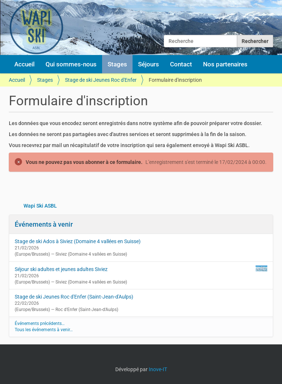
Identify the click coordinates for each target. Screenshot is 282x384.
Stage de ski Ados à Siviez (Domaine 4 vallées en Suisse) (78, 241)
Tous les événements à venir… (44, 329)
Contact (181, 64)
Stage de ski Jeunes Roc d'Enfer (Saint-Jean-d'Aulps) (74, 297)
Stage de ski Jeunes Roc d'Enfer (101, 80)
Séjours (148, 64)
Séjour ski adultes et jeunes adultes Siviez (61, 269)
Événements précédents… (40, 323)
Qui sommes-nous (71, 64)
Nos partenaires (225, 64)
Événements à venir (44, 224)
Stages (117, 64)
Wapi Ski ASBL (40, 206)
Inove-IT (158, 369)
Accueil (24, 64)
